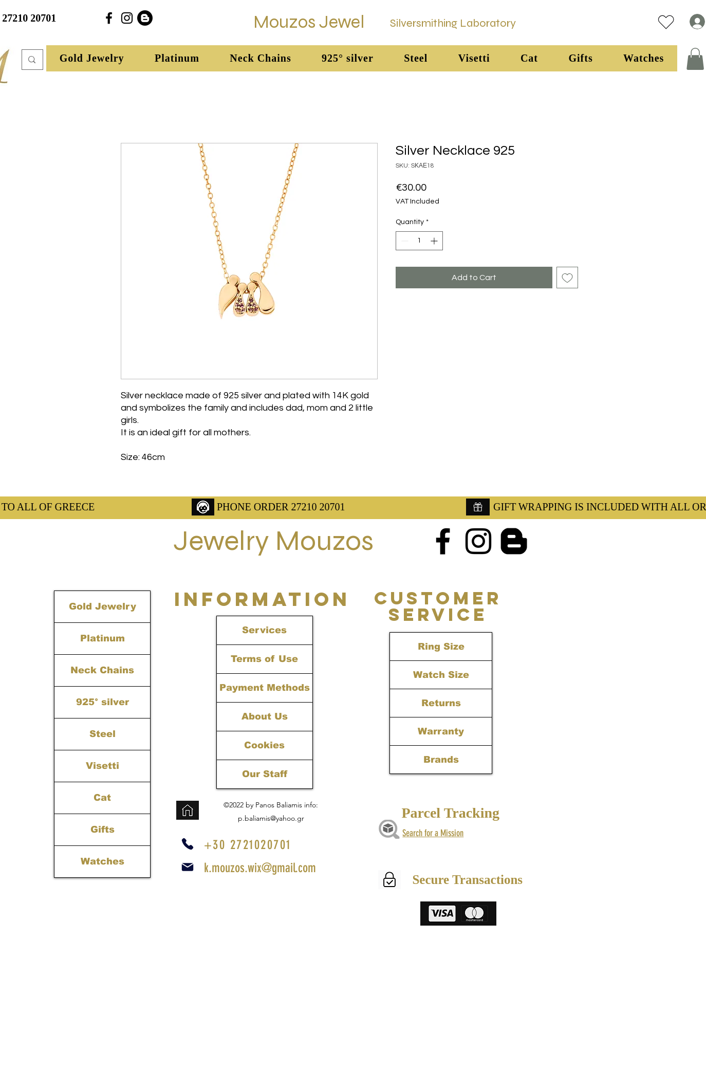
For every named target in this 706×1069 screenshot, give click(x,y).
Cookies (264, 745)
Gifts (102, 829)
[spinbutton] (419, 241)
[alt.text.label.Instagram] (127, 18)
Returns (441, 703)
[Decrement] (403, 241)
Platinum (102, 638)
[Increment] (435, 241)
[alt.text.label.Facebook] (109, 18)
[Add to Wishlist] (567, 277)
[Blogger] (145, 18)
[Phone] (187, 844)
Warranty (441, 731)
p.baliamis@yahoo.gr (271, 818)
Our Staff (264, 774)
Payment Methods (264, 688)
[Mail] (187, 867)
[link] (695, 59)
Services (264, 630)
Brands (441, 759)
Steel (102, 734)
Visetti (102, 766)
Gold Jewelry (102, 606)
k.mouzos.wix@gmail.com (260, 867)
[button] (91, 58)
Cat (102, 797)
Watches (102, 861)
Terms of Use (264, 659)
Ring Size (441, 646)
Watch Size (441, 675)
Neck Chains (102, 670)
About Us (264, 716)
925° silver (102, 702)
